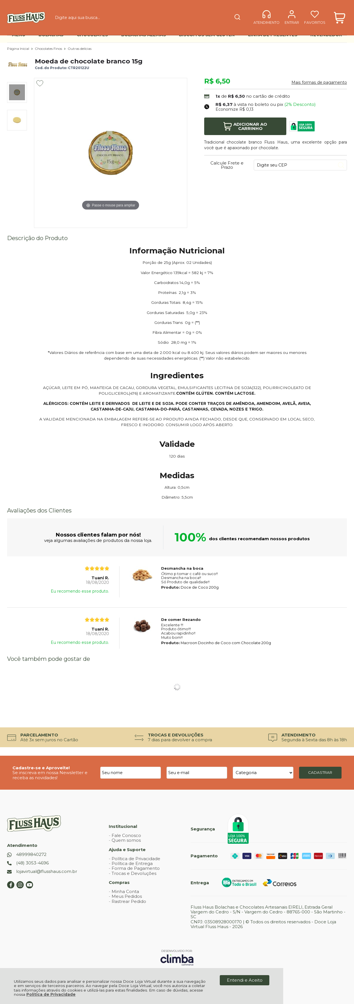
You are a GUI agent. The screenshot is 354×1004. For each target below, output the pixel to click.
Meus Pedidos (127, 896)
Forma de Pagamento (136, 868)
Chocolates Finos (49, 48)
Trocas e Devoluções (134, 873)
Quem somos (126, 840)
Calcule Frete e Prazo (227, 165)
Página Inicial (18, 48)
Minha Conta (125, 891)
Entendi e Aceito (245, 980)
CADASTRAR (320, 772)
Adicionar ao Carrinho (245, 126)
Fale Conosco (126, 835)
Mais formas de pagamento (319, 82)
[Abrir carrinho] (339, 13)
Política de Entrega (132, 863)
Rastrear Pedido (129, 901)
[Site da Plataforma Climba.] (177, 957)
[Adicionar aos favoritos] (39, 83)
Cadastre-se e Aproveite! (41, 767)
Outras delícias (79, 48)
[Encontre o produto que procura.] (202, 13)
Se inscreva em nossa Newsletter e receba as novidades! (50, 775)
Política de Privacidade (51, 994)
